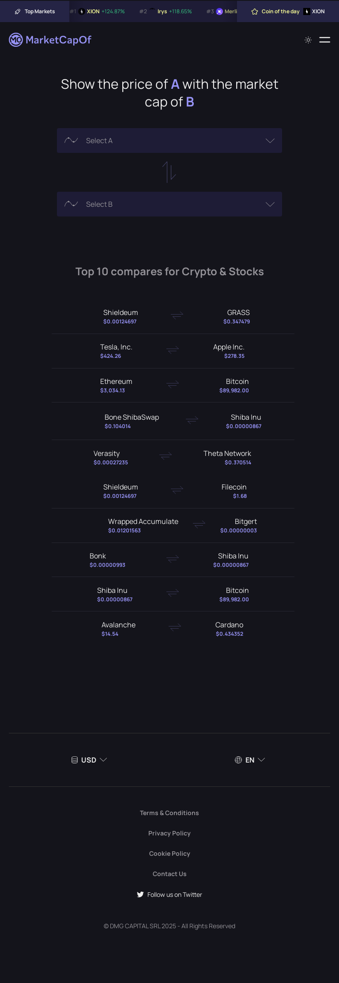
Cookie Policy (169, 853)
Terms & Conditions (169, 812)
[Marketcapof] (51, 40)
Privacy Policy (169, 833)
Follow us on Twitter (169, 894)
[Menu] (324, 39)
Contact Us (170, 873)
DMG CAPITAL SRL (135, 926)
